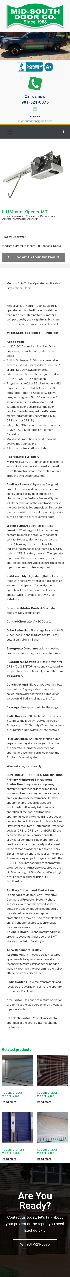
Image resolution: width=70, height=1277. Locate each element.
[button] (10, 132)
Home (5, 216)
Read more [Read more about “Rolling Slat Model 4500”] (9, 1102)
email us (35, 116)
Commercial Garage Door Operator (28, 217)
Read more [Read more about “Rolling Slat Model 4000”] (44, 1159)
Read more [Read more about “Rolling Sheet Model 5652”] (9, 1159)
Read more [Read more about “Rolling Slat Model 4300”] (44, 1102)
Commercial (17, 216)
